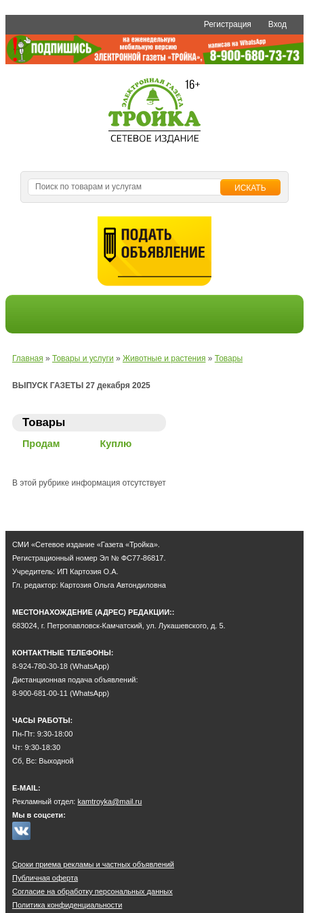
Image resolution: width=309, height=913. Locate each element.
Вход (277, 24)
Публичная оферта (45, 878)
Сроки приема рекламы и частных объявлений (93, 864)
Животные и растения (164, 358)
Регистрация (227, 24)
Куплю (116, 443)
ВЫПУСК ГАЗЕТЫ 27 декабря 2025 (81, 385)
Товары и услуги (83, 358)
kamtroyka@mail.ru (109, 801)
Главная (27, 358)
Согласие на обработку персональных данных (92, 891)
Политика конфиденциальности (67, 905)
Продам (41, 443)
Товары (229, 358)
